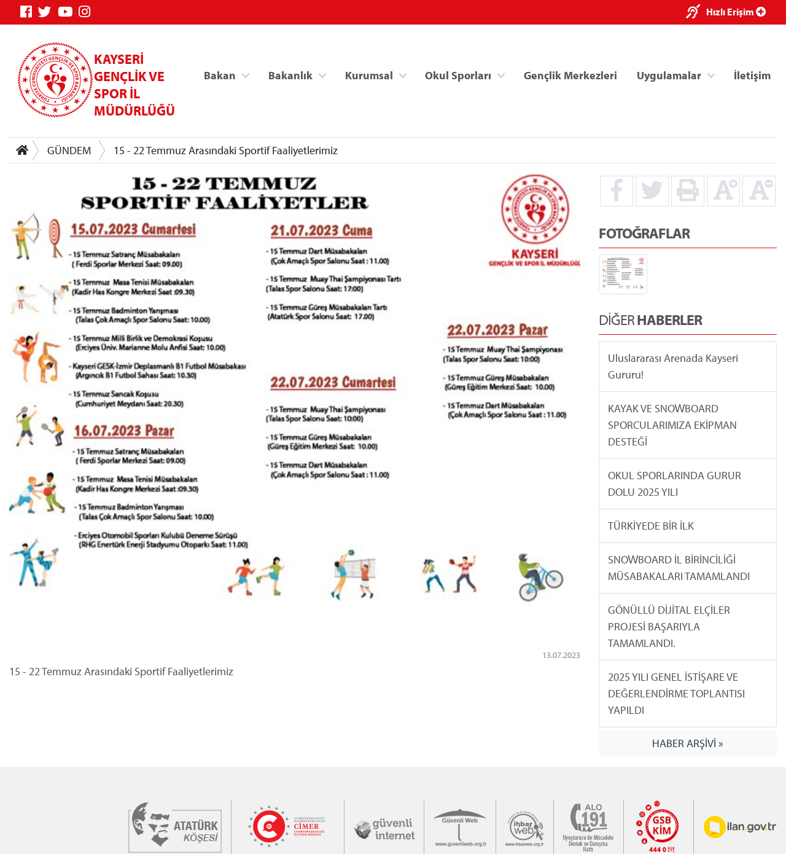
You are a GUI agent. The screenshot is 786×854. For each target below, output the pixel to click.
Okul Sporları (458, 75)
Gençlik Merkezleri (570, 75)
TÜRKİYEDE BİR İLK (651, 526)
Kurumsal (369, 75)
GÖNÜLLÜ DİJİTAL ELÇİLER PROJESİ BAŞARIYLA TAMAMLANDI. (669, 626)
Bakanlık (290, 75)
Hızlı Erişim (736, 12)
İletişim (752, 75)
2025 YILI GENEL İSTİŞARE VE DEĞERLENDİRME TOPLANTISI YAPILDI (676, 693)
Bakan (220, 75)
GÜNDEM (69, 150)
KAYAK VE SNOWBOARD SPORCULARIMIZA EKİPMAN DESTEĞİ (672, 425)
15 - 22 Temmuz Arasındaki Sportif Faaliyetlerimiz (226, 150)
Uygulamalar (669, 75)
